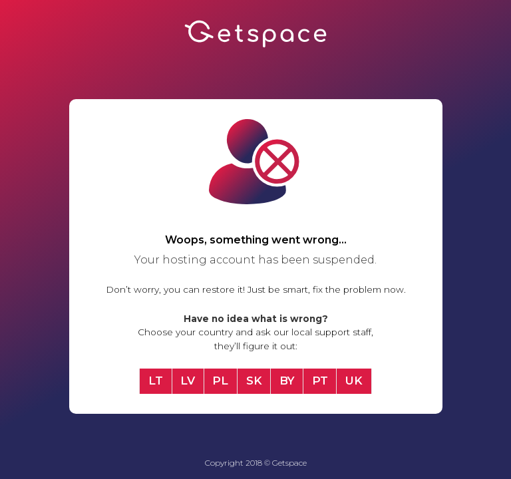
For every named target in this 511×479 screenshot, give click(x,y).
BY (287, 380)
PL (220, 380)
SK (254, 380)
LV (187, 380)
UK (354, 380)
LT (155, 380)
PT (320, 380)
